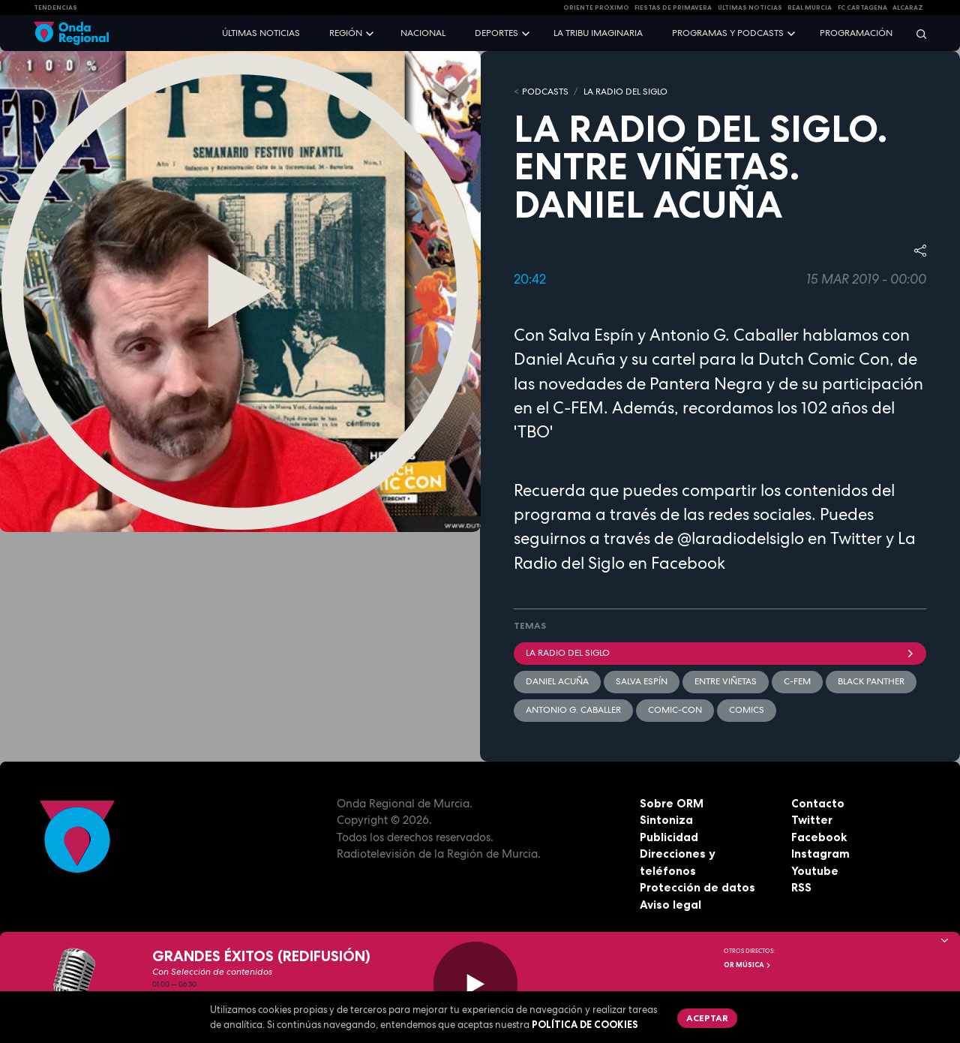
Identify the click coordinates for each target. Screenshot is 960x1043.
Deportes (496, 33)
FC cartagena (862, 7)
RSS (801, 887)
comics (746, 710)
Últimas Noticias (750, 7)
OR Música (748, 964)
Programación (856, 33)
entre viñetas (725, 681)
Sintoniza (666, 820)
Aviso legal (670, 904)
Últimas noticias (261, 33)
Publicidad (669, 837)
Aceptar (707, 1017)
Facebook (819, 837)
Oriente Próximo (596, 7)
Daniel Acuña (557, 681)
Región (345, 33)
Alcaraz (907, 7)
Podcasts (545, 92)
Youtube (814, 871)
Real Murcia (810, 7)
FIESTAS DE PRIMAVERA (673, 7)
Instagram (820, 853)
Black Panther (871, 681)
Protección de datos (697, 887)
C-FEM (797, 681)
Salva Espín (642, 681)
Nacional (423, 33)
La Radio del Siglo (626, 92)
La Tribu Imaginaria (598, 33)
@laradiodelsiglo (740, 538)
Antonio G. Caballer (573, 710)
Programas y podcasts (728, 33)
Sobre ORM (672, 803)
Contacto (817, 803)
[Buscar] (916, 33)
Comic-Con (675, 710)
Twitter (811, 820)
